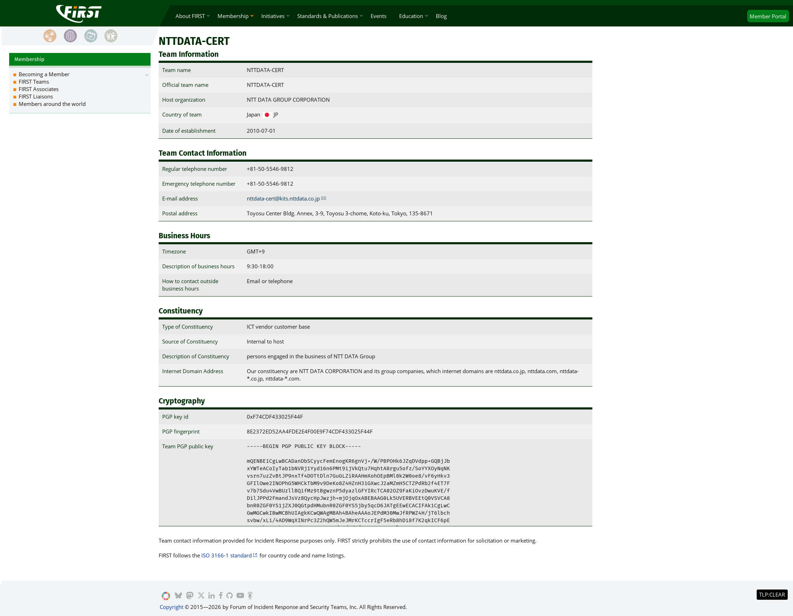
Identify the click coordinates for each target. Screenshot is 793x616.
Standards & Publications (327, 15)
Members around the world (52, 103)
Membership (233, 15)
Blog (441, 15)
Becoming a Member (44, 74)
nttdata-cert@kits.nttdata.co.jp (283, 198)
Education (411, 15)
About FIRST (190, 15)
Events (378, 15)
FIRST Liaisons (36, 96)
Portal (768, 16)
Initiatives (273, 15)
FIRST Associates (39, 88)
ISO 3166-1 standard (226, 555)
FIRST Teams (34, 81)
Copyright (171, 606)
